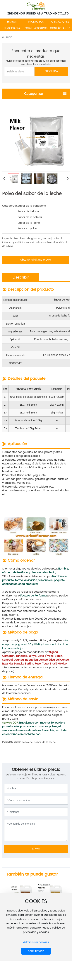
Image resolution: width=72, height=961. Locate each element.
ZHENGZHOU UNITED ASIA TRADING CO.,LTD (37, 13)
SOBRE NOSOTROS (36, 28)
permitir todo (36, 951)
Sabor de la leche (29, 223)
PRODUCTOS (36, 22)
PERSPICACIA (12, 28)
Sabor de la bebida (30, 217)
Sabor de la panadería (32, 206)
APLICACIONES (60, 22)
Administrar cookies (36, 942)
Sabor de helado (28, 211)
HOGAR (12, 22)
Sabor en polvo (27, 228)
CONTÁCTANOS (60, 28)
